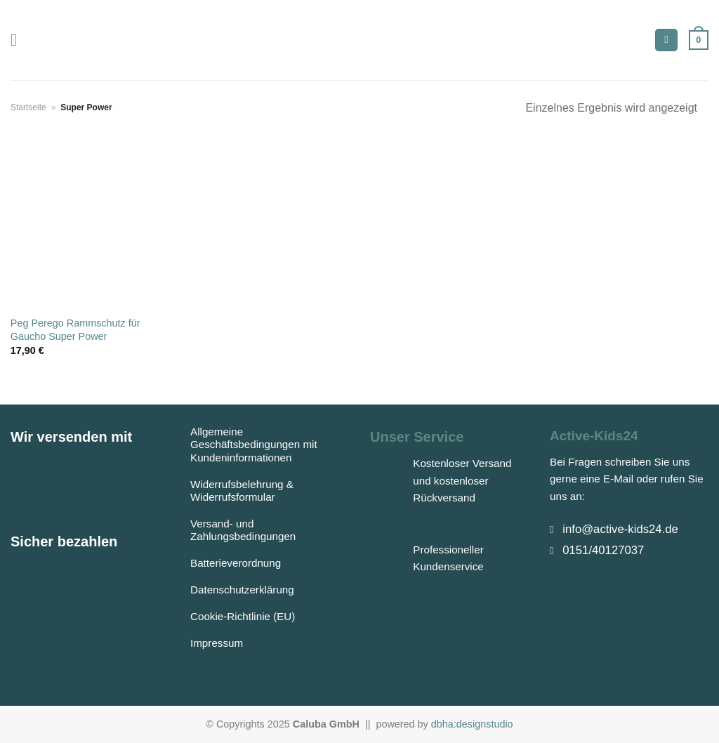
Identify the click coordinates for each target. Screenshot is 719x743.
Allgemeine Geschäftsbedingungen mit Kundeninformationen (253, 444)
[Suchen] (666, 40)
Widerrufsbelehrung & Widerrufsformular (241, 490)
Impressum (216, 643)
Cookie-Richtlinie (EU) (242, 616)
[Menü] (19, 39)
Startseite (28, 107)
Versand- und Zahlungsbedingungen (243, 530)
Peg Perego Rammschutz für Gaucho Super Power (75, 329)
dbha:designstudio (472, 724)
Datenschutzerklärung (242, 590)
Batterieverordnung (235, 563)
